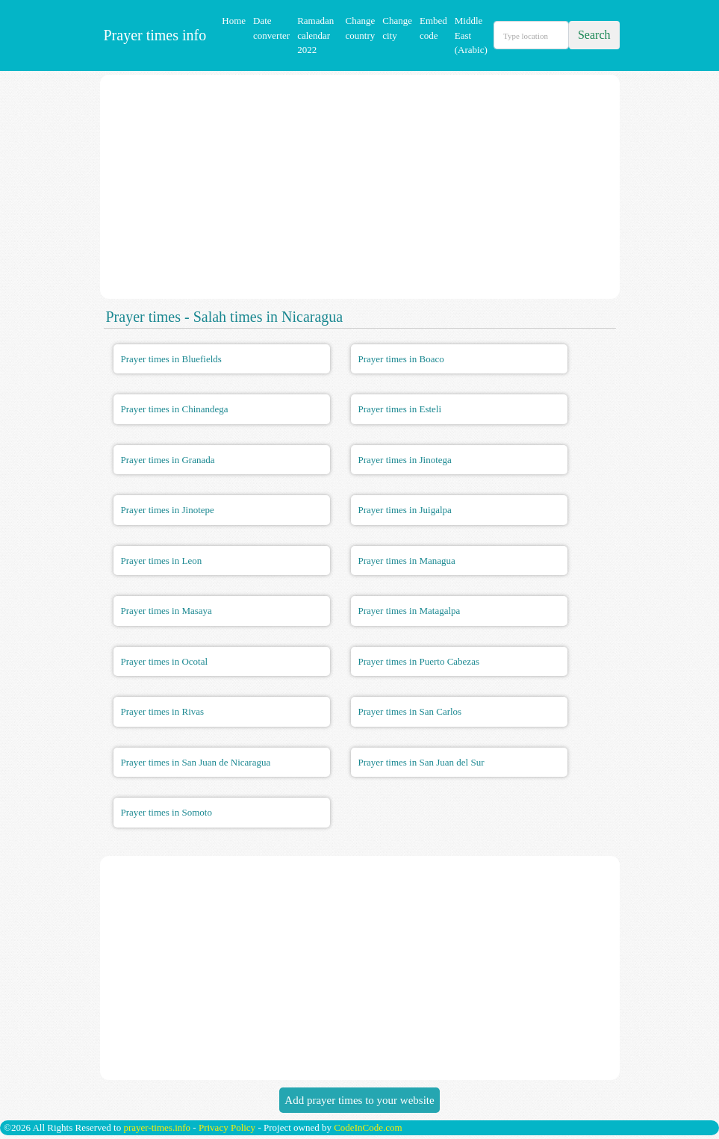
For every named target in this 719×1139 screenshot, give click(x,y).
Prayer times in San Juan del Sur (421, 762)
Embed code (433, 28)
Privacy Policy (227, 1127)
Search (594, 34)
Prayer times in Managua (406, 560)
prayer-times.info (156, 1127)
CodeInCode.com (368, 1127)
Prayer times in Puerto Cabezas (418, 661)
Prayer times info (153, 35)
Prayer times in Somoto (166, 812)
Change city (397, 28)
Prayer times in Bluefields (171, 358)
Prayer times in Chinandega (174, 409)
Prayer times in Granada (168, 459)
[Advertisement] (360, 186)
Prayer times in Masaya (166, 610)
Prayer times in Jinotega (405, 459)
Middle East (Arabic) (471, 35)
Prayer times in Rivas (163, 711)
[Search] (531, 35)
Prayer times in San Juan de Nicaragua (196, 762)
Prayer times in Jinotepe (167, 509)
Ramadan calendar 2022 (315, 35)
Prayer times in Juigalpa (405, 509)
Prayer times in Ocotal (164, 661)
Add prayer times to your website (359, 1100)
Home (234, 20)
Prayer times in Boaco (401, 358)
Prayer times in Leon (161, 560)
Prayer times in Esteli (400, 409)
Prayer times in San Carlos (410, 711)
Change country (361, 28)
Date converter (271, 28)
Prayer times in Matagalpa (409, 610)
